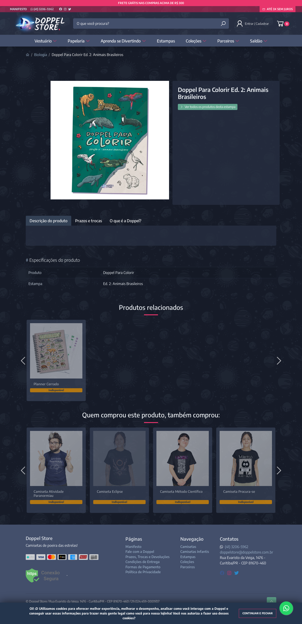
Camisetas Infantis (194, 551)
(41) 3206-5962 (42, 9)
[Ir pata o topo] (271, 601)
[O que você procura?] (151, 23)
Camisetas (188, 547)
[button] (253, 23)
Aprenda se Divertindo (123, 40)
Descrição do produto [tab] (48, 220)
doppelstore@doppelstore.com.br (246, 552)
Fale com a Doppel (139, 551)
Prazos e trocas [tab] (88, 220)
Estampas (166, 40)
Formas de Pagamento (142, 567)
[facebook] (222, 572)
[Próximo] (278, 360)
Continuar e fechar (257, 613)
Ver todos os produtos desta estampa (207, 107)
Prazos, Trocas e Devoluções (147, 557)
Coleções (196, 40)
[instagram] (229, 572)
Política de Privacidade (143, 572)
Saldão (258, 40)
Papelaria (79, 40)
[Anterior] (24, 360)
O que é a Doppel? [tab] (125, 220)
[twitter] (236, 572)
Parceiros (228, 40)
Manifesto (18, 9)
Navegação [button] (191, 539)
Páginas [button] (133, 539)
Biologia (40, 54)
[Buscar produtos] (223, 23)
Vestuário (46, 40)
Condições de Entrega (142, 562)
